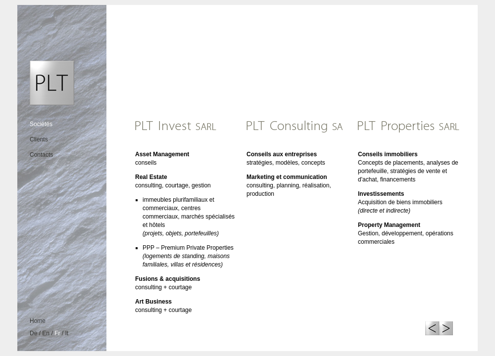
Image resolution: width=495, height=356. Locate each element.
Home (38, 320)
